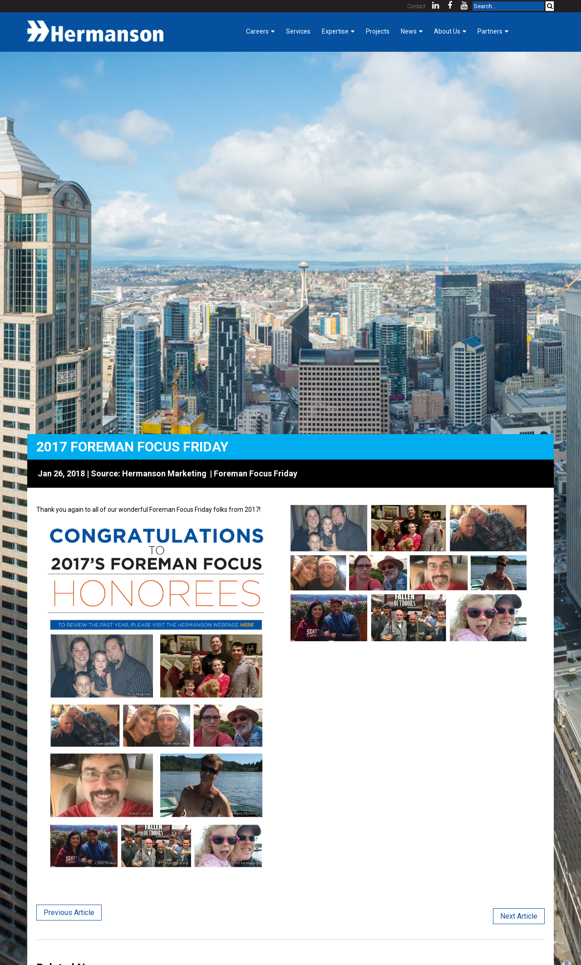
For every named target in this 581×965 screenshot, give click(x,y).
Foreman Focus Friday (255, 473)
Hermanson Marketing (164, 473)
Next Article (518, 916)
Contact (417, 6)
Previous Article (69, 912)
